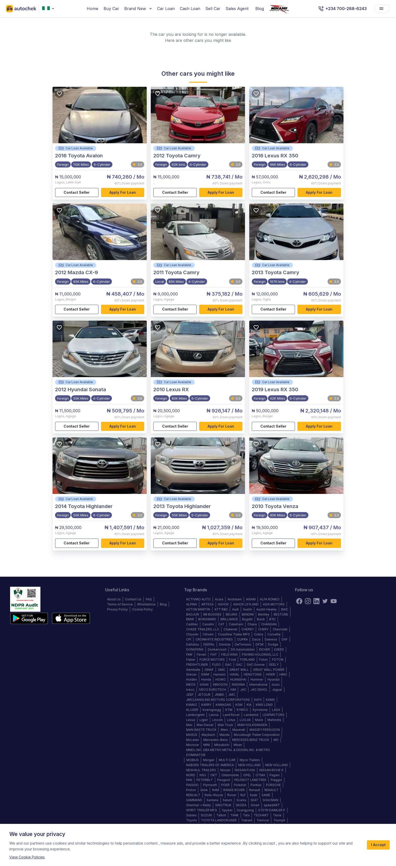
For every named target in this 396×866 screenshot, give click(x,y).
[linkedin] (316, 601)
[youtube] (333, 601)
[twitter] (325, 601)
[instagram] (308, 601)
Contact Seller (76, 192)
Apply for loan (122, 192)
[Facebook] (299, 601)
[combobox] (49, 8)
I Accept (378, 845)
